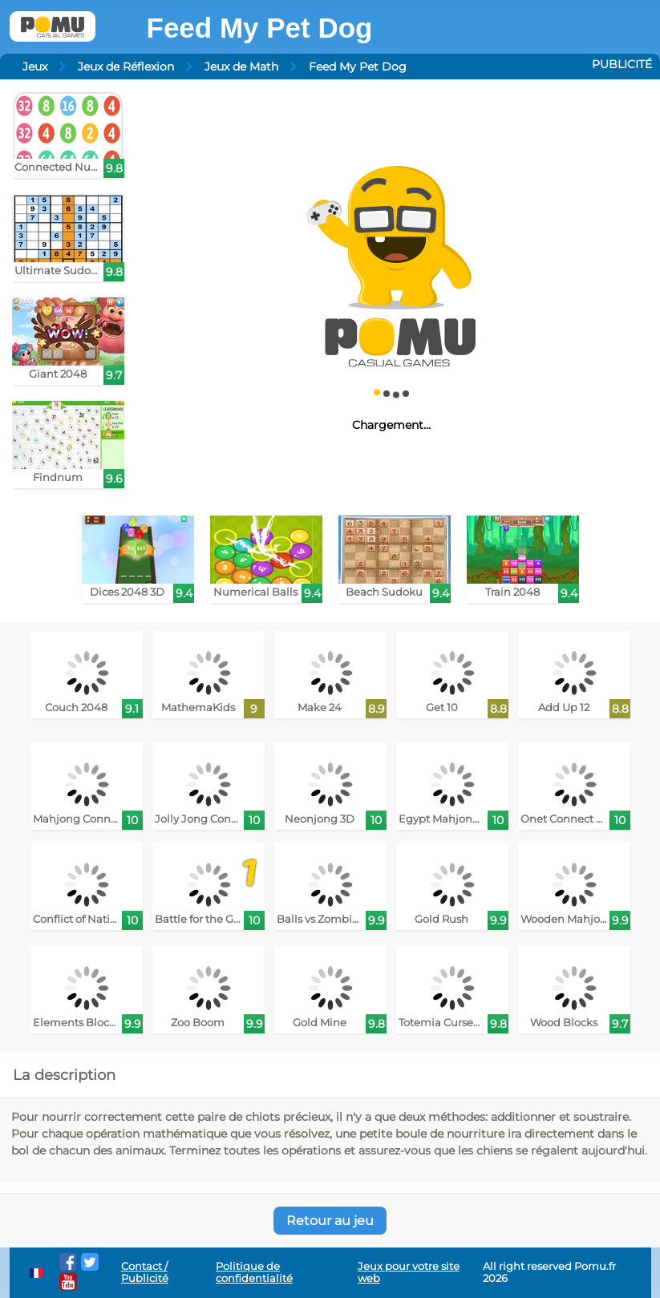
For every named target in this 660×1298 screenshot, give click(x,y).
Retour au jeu (330, 1220)
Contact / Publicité (144, 1272)
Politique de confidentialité (254, 1272)
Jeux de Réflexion (126, 66)
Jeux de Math (241, 66)
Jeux (34, 66)
